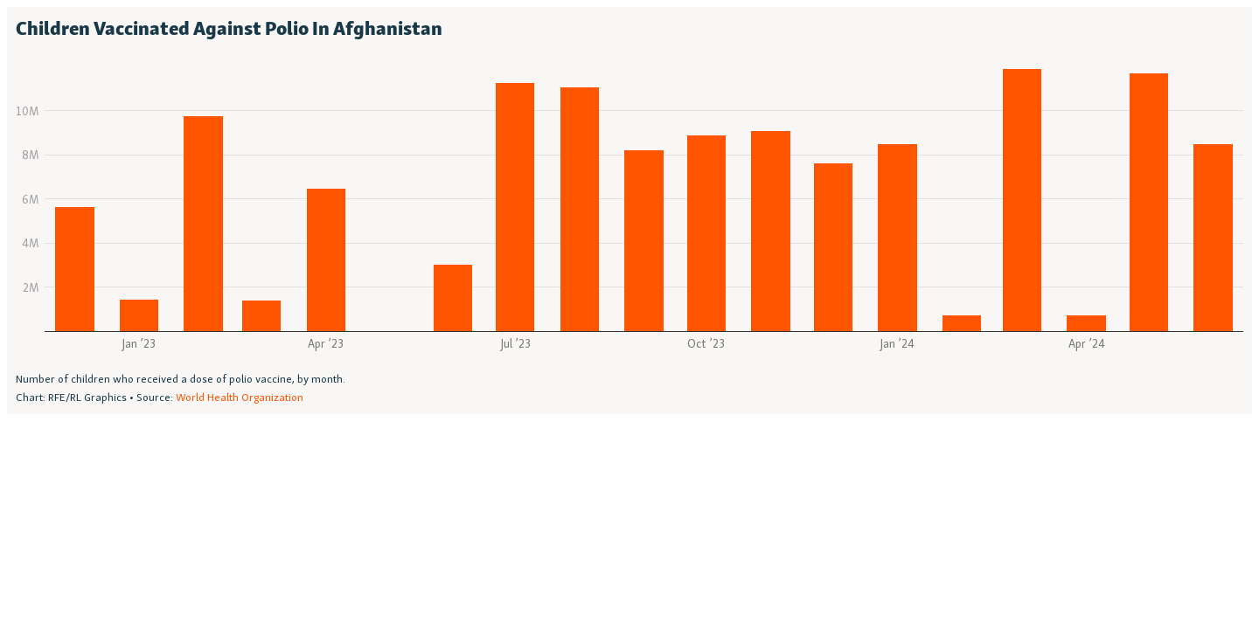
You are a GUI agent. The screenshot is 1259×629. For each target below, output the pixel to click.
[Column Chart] (629, 210)
